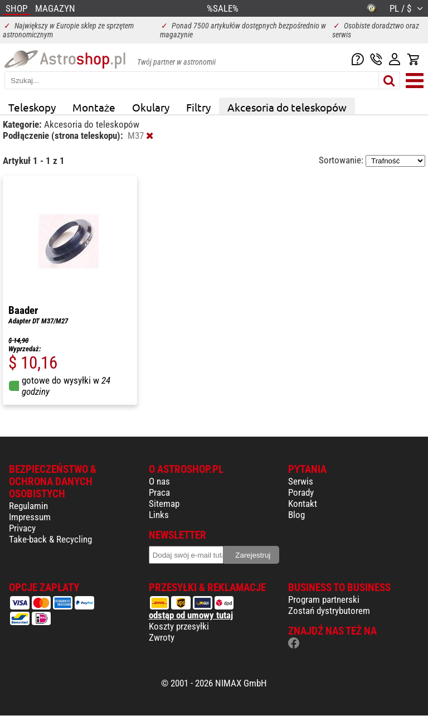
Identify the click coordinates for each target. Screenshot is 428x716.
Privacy (22, 528)
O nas (159, 481)
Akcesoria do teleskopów (287, 107)
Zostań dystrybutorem (329, 610)
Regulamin (28, 505)
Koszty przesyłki (179, 626)
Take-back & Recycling (50, 539)
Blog (296, 514)
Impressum (30, 517)
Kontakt (302, 503)
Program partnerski (323, 599)
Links (159, 514)
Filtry (198, 107)
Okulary (150, 107)
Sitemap (164, 503)
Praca (159, 492)
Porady (301, 492)
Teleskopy (32, 107)
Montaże (93, 107)
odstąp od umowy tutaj (191, 615)
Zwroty (161, 637)
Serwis (300, 481)
